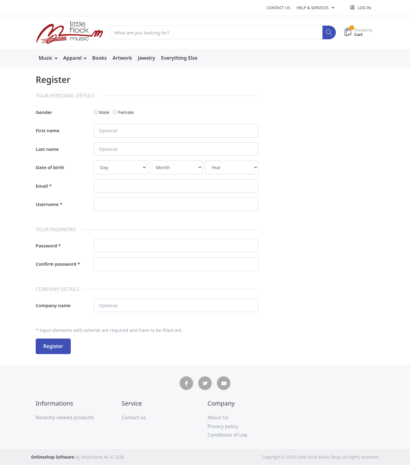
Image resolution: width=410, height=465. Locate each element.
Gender (44, 112)
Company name (53, 305)
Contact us (278, 7)
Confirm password (56, 264)
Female (126, 112)
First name (47, 130)
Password (46, 246)
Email (42, 186)
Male (104, 112)
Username (47, 204)
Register (53, 346)
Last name (47, 149)
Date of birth (50, 167)
